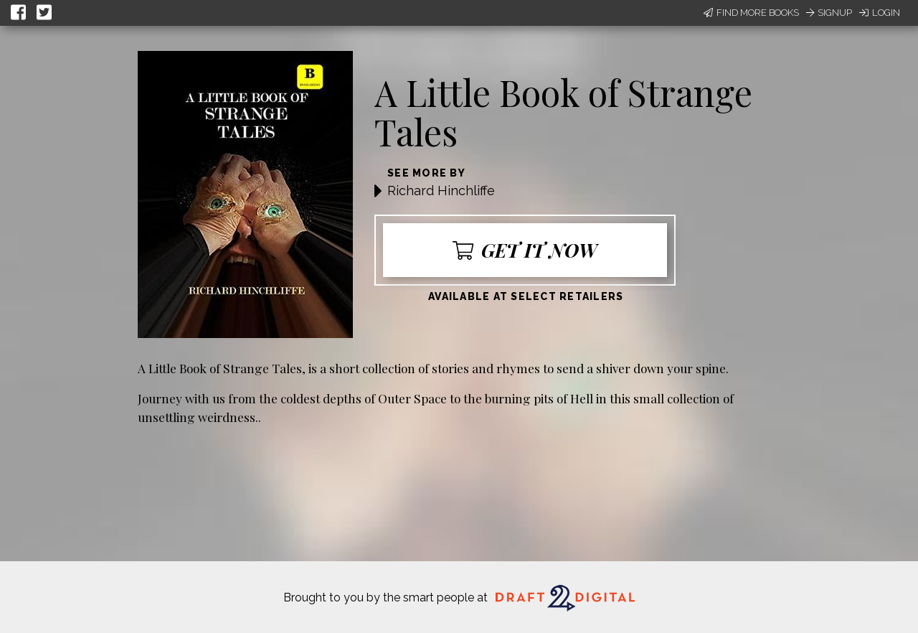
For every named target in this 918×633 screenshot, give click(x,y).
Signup (829, 12)
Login (879, 12)
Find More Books (751, 12)
